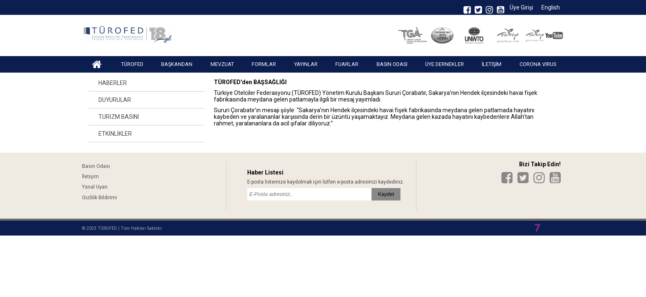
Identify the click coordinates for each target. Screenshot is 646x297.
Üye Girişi (521, 7)
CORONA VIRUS (538, 64)
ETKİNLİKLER (115, 133)
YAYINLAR (306, 64)
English (550, 7)
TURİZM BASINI (118, 116)
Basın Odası (96, 166)
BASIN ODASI (392, 64)
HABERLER (112, 83)
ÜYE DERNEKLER (444, 64)
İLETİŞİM (491, 64)
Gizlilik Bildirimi (99, 197)
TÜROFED (132, 64)
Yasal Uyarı (95, 187)
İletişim (90, 176)
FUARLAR (346, 64)
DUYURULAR (114, 100)
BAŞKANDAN (176, 64)
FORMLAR (264, 64)
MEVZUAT (222, 64)
